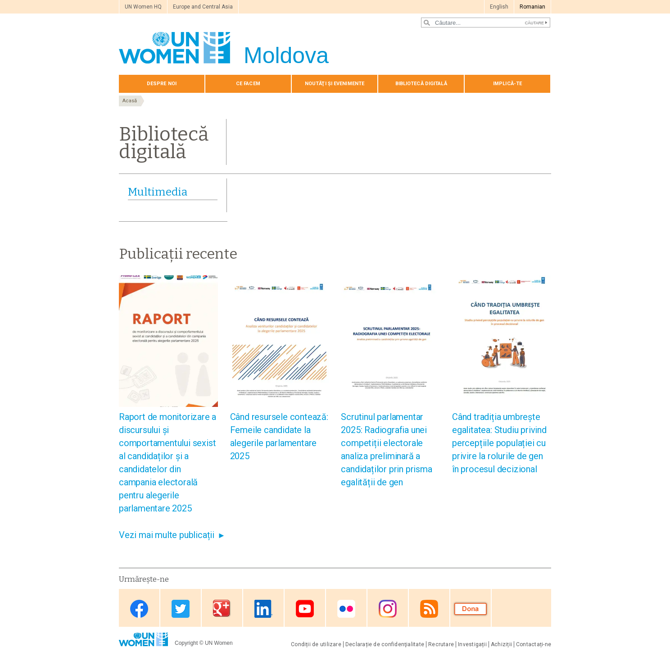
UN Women (219, 643)
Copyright (186, 643)
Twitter (180, 608)
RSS (429, 608)
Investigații (472, 644)
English (499, 7)
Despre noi (162, 84)
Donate (470, 608)
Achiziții (501, 644)
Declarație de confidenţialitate (384, 644)
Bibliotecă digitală (421, 84)
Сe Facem (248, 84)
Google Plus (222, 608)
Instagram (387, 608)
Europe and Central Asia (203, 7)
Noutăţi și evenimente (334, 84)
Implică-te (507, 84)
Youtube (305, 608)
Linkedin (263, 608)
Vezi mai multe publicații (166, 534)
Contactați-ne (533, 644)
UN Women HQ (143, 7)
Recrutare (441, 644)
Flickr (346, 608)
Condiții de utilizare (316, 644)
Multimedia (157, 192)
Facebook (139, 608)
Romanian (532, 7)
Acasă (129, 101)
